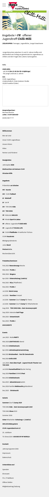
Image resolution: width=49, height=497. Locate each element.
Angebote (8, 35)
